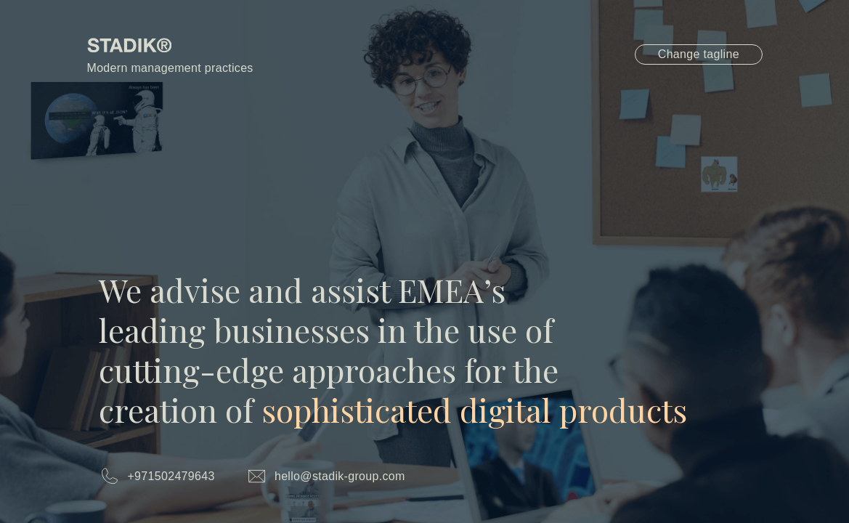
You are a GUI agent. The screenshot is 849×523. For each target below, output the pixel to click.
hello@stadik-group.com (340, 476)
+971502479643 (170, 476)
